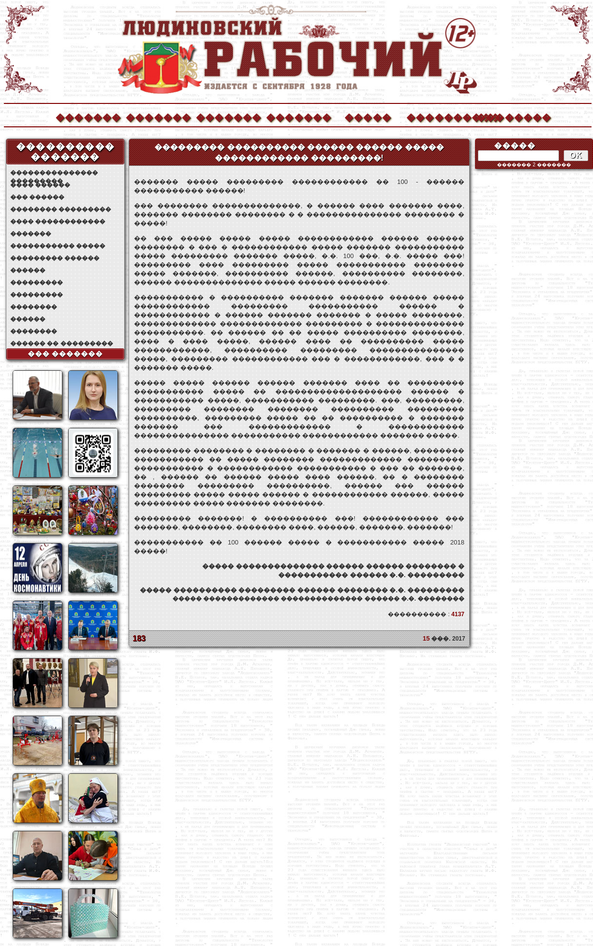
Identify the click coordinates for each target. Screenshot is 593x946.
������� (88, 116)
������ (27, 270)
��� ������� (65, 354)
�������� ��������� (60, 209)
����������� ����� (57, 245)
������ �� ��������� (61, 343)
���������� (438, 116)
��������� (36, 282)
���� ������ (40, 184)
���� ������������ (57, 221)
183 (139, 638)
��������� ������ (54, 258)
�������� (509, 116)
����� (367, 116)
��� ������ (37, 197)
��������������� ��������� (54, 173)
